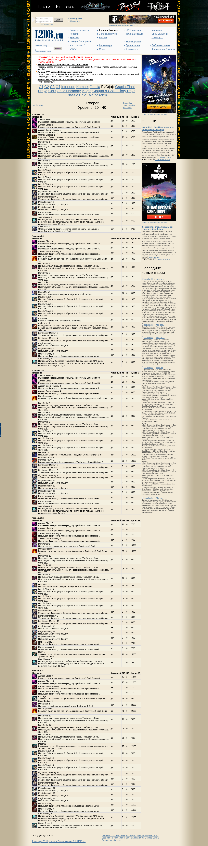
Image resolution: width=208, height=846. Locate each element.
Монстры (160, 279)
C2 (46, 87)
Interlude (68, 87)
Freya (42, 91)
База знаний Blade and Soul (131, 838)
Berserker (127, 103)
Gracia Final (125, 87)
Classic (72, 95)
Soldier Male (37, 105)
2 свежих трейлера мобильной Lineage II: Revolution (157, 228)
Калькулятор (132, 49)
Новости (74, 34)
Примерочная (133, 45)
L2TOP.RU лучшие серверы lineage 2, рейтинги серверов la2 (130, 835)
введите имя (42, 18)
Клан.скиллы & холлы (163, 49)
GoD (52, 91)
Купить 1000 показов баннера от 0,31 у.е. (154, 222)
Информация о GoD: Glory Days (108, 91)
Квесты (103, 37)
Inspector (127, 107)
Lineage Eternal (152, 838)
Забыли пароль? (47, 24)
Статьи (73, 49)
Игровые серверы (79, 30)
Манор (102, 49)
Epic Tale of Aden (93, 95)
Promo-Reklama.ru (46, 82)
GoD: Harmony (69, 91)
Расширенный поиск (43, 51)
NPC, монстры (133, 30)
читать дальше (165, 157)
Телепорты (157, 37)
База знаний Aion (110, 838)
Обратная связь (75, 21)
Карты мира (105, 45)
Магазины (157, 30)
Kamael (82, 87)
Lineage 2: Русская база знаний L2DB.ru (59, 841)
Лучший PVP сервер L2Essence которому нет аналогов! (65, 72)
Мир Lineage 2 (77, 45)
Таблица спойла (134, 34)
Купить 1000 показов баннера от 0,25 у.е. (154, 114)
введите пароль (43, 21)
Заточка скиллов (108, 34)
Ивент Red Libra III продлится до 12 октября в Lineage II (158, 128)
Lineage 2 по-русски (80, 41)
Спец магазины (160, 34)
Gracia (95, 87)
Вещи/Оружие (133, 41)
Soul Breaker (129, 105)
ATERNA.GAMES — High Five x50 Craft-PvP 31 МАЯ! (63, 64)
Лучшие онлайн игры (111, 840)
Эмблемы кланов (161, 45)
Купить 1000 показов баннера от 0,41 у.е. (123, 25)
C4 (58, 87)
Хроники (74, 37)
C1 (41, 87)
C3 (52, 87)
